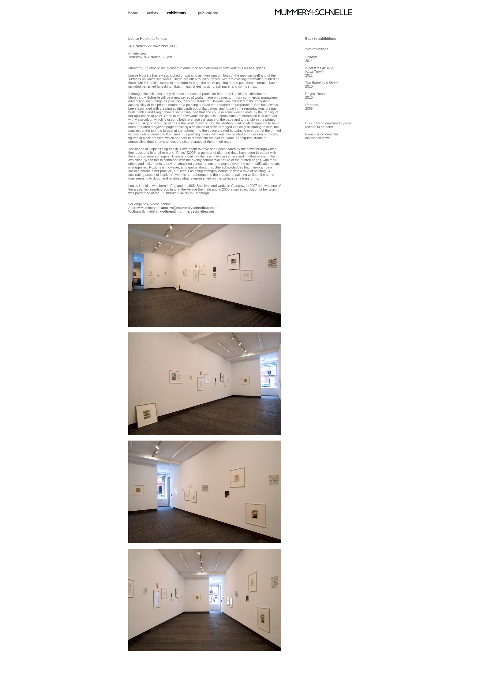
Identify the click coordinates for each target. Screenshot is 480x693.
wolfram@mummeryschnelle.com (187, 211)
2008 (311, 106)
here (317, 123)
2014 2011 (319, 66)
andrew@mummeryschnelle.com (187, 208)
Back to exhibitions (320, 38)
